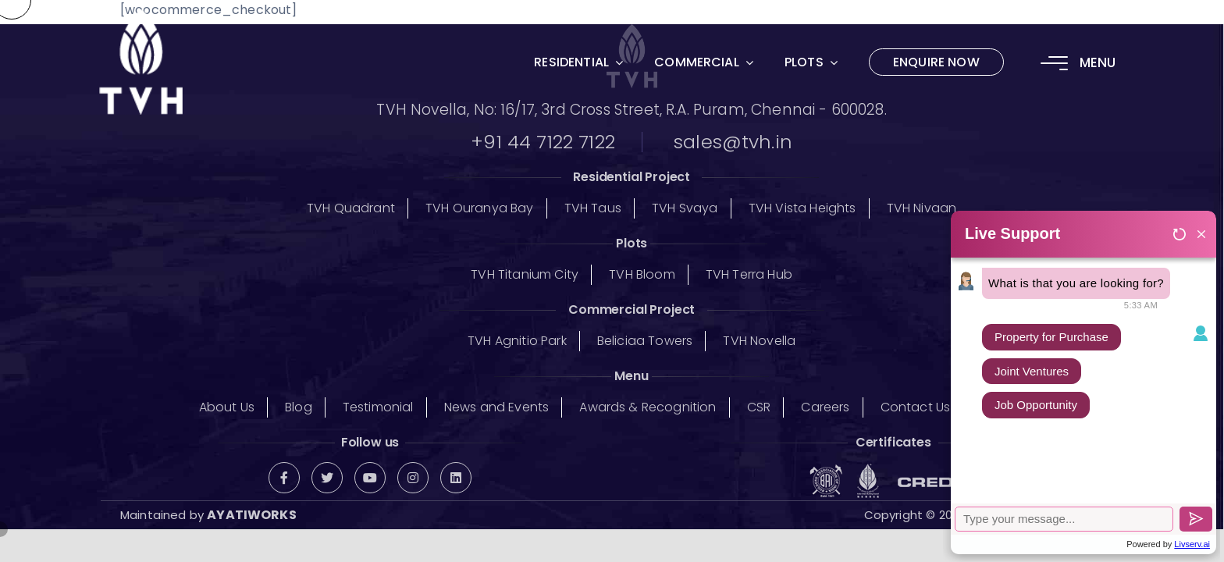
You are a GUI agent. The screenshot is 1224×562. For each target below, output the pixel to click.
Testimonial (378, 407)
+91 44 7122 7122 (543, 142)
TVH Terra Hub (749, 274)
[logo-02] (141, 19)
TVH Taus (592, 208)
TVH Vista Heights (802, 208)
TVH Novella (759, 341)
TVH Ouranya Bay (479, 208)
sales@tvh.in (733, 142)
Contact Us (916, 407)
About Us (226, 407)
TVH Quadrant (351, 208)
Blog (298, 407)
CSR (758, 407)
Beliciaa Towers (644, 341)
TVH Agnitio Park (517, 341)
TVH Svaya (684, 208)
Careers (825, 407)
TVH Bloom (641, 274)
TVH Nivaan (922, 208)
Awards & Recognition (647, 407)
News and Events (496, 407)
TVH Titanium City (524, 274)
